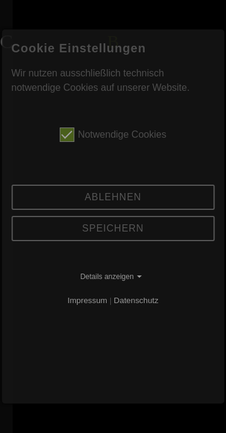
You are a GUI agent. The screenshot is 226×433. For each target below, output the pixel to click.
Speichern (112, 228)
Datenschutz (136, 300)
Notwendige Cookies (113, 134)
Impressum (87, 300)
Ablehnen (112, 197)
